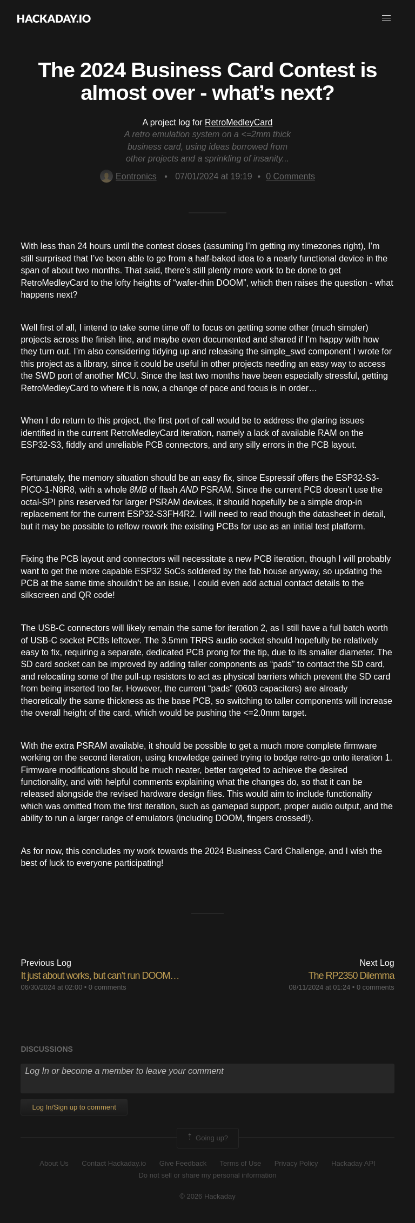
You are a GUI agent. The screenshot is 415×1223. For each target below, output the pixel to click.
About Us (53, 1163)
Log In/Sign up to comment (74, 1107)
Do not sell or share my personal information (207, 1175)
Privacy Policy (296, 1163)
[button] (386, 18)
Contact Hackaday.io (114, 1163)
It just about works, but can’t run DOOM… (100, 975)
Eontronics (128, 176)
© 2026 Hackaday (207, 1196)
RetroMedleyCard (238, 122)
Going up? (207, 1138)
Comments (290, 176)
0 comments (107, 987)
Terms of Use (241, 1163)
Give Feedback (182, 1163)
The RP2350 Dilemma (351, 975)
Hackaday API (353, 1163)
